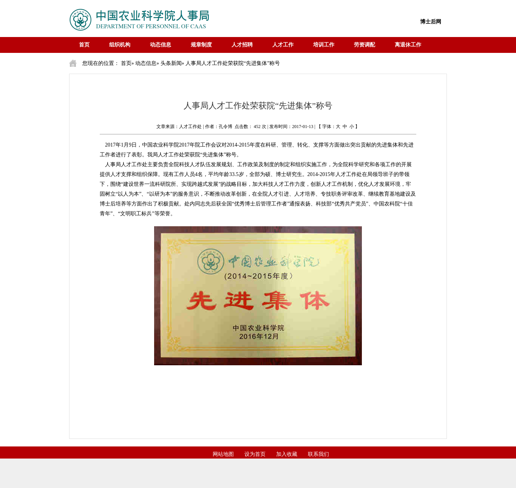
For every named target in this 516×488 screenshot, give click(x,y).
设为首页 (255, 454)
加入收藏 (286, 454)
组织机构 (119, 45)
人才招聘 (242, 45)
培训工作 (323, 45)
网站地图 (223, 454)
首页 (84, 45)
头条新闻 (171, 63)
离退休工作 (408, 45)
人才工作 (283, 45)
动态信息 (160, 45)
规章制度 (201, 45)
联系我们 (318, 454)
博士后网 (430, 22)
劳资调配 (364, 45)
